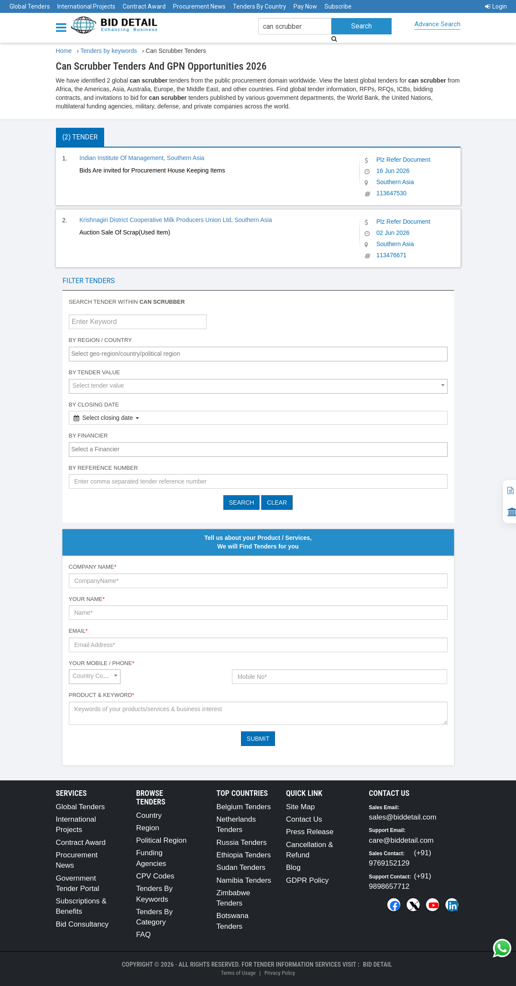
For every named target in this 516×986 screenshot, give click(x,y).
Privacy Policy (279, 973)
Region (147, 828)
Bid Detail (377, 964)
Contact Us (304, 819)
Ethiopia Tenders (243, 855)
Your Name (87, 599)
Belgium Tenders (243, 807)
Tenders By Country (259, 6)
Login (496, 6)
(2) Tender (80, 137)
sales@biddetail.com (402, 817)
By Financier (88, 435)
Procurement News (199, 6)
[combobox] (258, 354)
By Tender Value (94, 372)
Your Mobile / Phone (101, 663)
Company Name (93, 567)
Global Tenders (29, 6)
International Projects (86, 6)
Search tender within (127, 302)
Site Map (300, 807)
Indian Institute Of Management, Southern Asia (142, 157)
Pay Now (305, 6)
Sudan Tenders (241, 867)
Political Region (161, 840)
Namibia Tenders (243, 880)
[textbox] (260, 353)
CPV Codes (155, 876)
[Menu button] (63, 26)
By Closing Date (94, 404)
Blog (293, 867)
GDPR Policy (307, 880)
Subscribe (338, 6)
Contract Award (144, 6)
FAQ (143, 935)
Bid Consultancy (82, 924)
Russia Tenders (241, 842)
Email (78, 631)
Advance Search (437, 24)
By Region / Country (100, 340)
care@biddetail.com (401, 840)
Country (149, 815)
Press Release (310, 832)
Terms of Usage (238, 973)
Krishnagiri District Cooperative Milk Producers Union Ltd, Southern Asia (176, 219)
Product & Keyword (101, 695)
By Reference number (103, 468)
